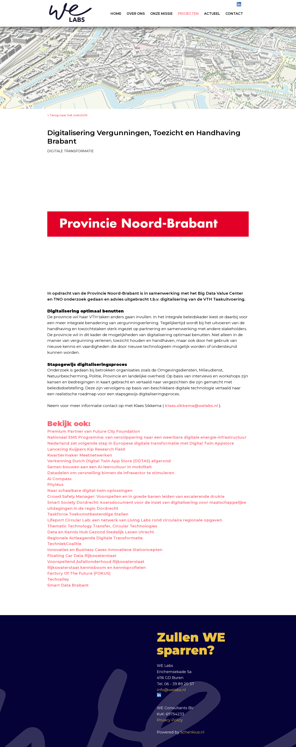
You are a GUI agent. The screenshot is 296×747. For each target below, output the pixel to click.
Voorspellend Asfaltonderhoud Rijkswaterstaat (95, 561)
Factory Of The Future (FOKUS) (79, 573)
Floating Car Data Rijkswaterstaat (81, 555)
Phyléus (55, 484)
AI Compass (59, 478)
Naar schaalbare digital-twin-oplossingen (89, 490)
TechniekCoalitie (64, 543)
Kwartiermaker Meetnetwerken (79, 455)
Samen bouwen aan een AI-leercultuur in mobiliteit (99, 467)
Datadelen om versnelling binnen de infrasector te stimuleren (110, 472)
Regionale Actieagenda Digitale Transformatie (95, 538)
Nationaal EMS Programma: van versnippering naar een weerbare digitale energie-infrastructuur (146, 437)
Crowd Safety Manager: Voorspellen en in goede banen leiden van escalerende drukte (135, 496)
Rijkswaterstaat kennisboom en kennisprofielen (96, 567)
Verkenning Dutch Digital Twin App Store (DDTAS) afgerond (109, 461)
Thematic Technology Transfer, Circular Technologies (102, 526)
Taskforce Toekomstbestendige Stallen (87, 514)
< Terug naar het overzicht (67, 115)
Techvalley (58, 579)
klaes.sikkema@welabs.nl (191, 405)
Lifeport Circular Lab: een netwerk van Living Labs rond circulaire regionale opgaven (134, 520)
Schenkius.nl (192, 732)
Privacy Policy (170, 720)
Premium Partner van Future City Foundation (93, 431)
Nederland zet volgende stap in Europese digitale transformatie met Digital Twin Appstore (140, 443)
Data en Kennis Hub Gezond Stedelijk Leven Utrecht (100, 532)
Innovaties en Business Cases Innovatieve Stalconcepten (104, 549)
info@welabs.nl (171, 689)
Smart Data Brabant (68, 585)
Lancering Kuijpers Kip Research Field (86, 449)
